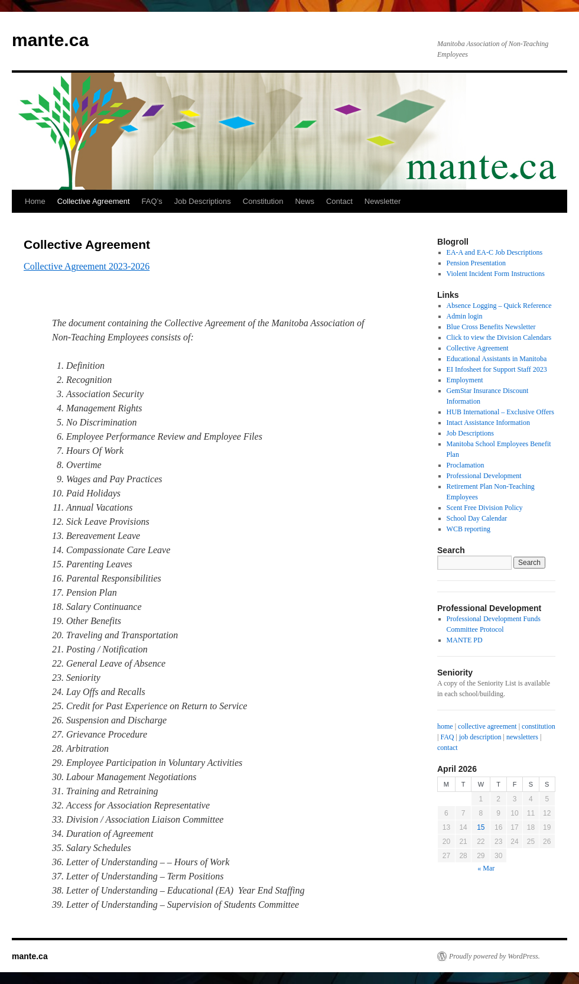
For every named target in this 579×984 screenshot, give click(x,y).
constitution (538, 726)
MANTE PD (465, 640)
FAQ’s (152, 201)
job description (480, 737)
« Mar (486, 868)
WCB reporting (468, 529)
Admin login (465, 316)
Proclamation (465, 465)
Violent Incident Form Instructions (496, 273)
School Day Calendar (477, 518)
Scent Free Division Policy (485, 508)
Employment (465, 380)
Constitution (263, 201)
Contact (339, 201)
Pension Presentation (476, 263)
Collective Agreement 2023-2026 (86, 266)
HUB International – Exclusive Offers (500, 412)
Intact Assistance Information (488, 422)
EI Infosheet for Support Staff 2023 (497, 369)
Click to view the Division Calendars (499, 337)
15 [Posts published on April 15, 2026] (480, 827)
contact (447, 747)
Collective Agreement (93, 201)
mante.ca (50, 40)
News (304, 201)
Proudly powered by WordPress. (494, 956)
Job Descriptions (202, 201)
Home (35, 201)
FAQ (447, 737)
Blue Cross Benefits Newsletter (491, 327)
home (445, 726)
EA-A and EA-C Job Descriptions (495, 252)
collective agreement (487, 726)
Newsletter (383, 201)
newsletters (522, 737)
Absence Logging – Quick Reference (499, 305)
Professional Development (484, 476)
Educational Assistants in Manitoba (497, 359)
